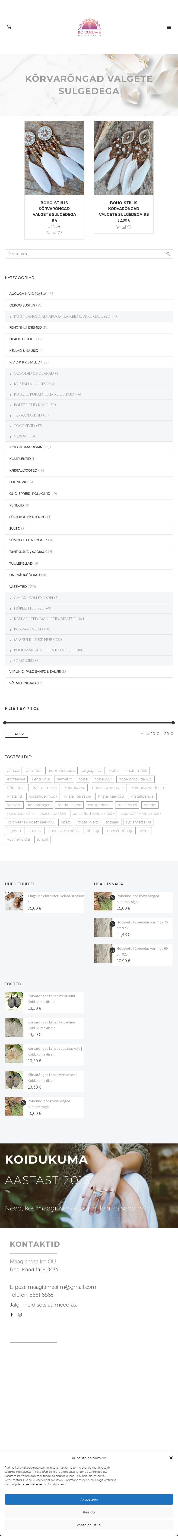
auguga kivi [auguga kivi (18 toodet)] (92, 770)
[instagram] (20, 1314)
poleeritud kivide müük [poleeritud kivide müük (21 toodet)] (93, 813)
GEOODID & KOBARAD (34, 373)
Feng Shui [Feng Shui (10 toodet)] (41, 779)
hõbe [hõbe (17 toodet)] (83, 779)
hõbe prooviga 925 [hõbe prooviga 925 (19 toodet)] (135, 779)
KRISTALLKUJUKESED (32, 383)
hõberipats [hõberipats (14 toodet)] (16, 788)
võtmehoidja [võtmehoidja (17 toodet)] (18, 839)
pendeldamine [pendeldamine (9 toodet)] (20, 813)
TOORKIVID (24, 425)
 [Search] (168, 254)
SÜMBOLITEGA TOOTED (28, 540)
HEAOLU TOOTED (23, 339)
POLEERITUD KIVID (31, 404)
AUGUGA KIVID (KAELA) (28, 294)
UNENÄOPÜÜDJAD (24, 575)
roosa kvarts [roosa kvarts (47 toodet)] (88, 822)
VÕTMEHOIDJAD (22, 683)
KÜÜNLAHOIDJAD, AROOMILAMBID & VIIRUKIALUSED (62, 316)
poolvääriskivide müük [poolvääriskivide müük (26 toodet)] (141, 813)
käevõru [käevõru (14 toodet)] (14, 805)
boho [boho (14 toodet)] (114, 770)
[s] (89, 254)
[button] (171, 1458)
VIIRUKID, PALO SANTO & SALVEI (35, 671)
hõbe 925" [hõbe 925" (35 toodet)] (103, 779)
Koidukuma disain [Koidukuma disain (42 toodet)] (147, 788)
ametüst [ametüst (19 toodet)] (33, 770)
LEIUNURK (17, 482)
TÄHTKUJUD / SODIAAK (28, 552)
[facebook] (11, 1314)
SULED (14, 528)
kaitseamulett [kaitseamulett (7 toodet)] (45, 788)
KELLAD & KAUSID (23, 351)
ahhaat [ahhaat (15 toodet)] (13, 770)
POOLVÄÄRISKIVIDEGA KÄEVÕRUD (45, 650)
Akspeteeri (89, 1499)
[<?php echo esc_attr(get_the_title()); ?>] (54, 233)
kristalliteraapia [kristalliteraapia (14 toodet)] (77, 796)
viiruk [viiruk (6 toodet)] (144, 831)
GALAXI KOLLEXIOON (33, 597)
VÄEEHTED (18, 587)
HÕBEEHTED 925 (28, 608)
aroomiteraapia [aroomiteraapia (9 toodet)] (61, 770)
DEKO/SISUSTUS (22, 305)
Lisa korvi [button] (49, 233)
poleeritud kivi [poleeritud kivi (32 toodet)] (53, 813)
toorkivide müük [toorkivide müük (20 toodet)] (64, 831)
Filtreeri (17, 734)
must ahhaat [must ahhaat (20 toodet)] (99, 805)
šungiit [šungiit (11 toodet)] (42, 839)
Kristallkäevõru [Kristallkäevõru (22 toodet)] (111, 796)
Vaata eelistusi (89, 1525)
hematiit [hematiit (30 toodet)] (64, 779)
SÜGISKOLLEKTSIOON (26, 517)
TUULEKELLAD (20, 563)
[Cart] (9, 27)
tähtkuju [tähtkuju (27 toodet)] (93, 831)
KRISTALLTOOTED (23, 470)
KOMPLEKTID (20, 459)
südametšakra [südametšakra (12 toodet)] (138, 822)
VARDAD (21, 436)
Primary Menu (169, 27)
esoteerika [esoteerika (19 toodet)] (16, 779)
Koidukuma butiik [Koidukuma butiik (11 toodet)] (108, 788)
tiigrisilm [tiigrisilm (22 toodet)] (14, 831)
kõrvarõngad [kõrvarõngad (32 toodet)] (39, 805)
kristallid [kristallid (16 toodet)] (14, 796)
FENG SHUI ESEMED (25, 327)
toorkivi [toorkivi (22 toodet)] (35, 831)
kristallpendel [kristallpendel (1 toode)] (142, 796)
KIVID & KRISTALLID (24, 362)
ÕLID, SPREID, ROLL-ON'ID (29, 494)
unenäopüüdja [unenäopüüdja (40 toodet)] (120, 831)
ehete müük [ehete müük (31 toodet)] (136, 770)
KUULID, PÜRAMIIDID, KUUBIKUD (44, 394)
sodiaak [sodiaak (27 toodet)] (112, 822)
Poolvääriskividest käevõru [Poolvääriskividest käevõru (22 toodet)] (30, 822)
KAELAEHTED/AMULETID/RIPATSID (45, 618)
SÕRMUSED (24, 660)
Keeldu (89, 1512)
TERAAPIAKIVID (28, 415)
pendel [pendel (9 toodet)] (150, 805)
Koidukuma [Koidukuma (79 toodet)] (74, 788)
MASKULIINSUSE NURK (34, 639)
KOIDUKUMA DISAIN (25, 447)
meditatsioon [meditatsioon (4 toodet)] (69, 805)
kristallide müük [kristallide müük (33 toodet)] (43, 796)
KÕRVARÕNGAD (28, 629)
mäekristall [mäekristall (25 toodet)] (127, 805)
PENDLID (16, 505)
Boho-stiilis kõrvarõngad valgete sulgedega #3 (124, 209)
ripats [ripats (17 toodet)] (66, 822)
